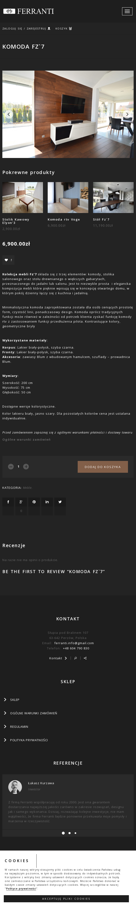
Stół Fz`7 (101, 219)
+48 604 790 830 (76, 648)
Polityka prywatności (29, 740)
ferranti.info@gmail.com (74, 643)
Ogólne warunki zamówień (26, 439)
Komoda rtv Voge (64, 219)
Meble (27, 487)
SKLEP (15, 700)
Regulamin (19, 726)
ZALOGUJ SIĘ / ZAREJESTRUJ (24, 28)
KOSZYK (61, 28)
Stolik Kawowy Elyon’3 (16, 221)
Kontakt (58, 658)
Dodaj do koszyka (103, 467)
